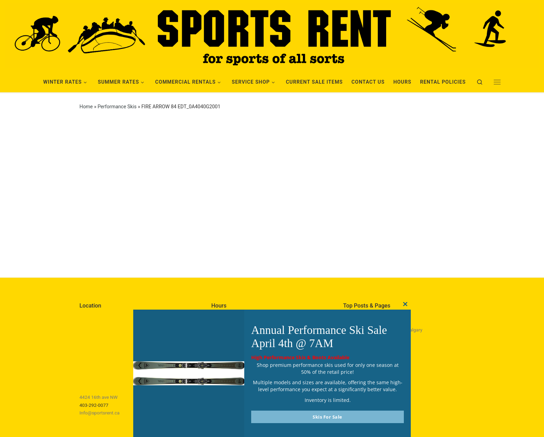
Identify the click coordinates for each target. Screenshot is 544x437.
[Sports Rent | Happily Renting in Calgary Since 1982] (272, 34)
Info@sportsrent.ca (99, 412)
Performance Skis (116, 106)
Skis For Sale (327, 417)
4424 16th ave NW (98, 397)
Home (86, 106)
